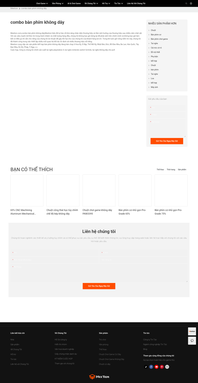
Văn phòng (103, 344)
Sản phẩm (182, 169)
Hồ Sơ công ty (61, 339)
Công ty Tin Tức (150, 339)
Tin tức (13, 359)
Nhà (12, 339)
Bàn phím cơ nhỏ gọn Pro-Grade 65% (132, 212)
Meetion (14, 8)
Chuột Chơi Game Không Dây (111, 359)
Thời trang (171, 169)
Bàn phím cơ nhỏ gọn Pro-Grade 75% (168, 212)
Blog (145, 349)
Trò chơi (102, 339)
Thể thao (160, 169)
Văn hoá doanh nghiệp (64, 349)
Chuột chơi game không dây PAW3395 (97, 212)
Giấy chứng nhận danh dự (66, 354)
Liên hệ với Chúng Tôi (19, 364)
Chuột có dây (104, 364)
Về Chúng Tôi (16, 349)
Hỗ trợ (13, 354)
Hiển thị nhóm (61, 344)
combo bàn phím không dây (34, 8)
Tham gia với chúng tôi (64, 363)
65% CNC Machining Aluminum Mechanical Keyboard (22, 212)
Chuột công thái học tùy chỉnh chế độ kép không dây (62, 212)
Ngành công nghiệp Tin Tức (155, 344)
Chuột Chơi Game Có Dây (110, 354)
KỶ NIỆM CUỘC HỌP (64, 359)
